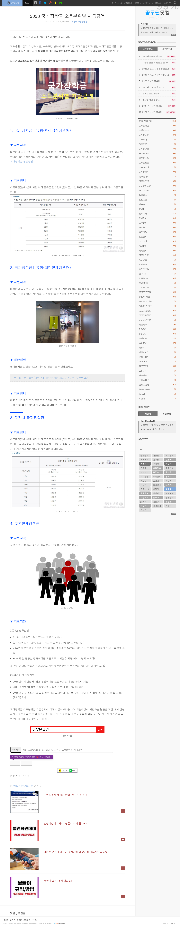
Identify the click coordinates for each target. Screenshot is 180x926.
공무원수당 (146, 3)
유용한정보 (157, 130)
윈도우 (143, 480)
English (157, 393)
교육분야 (157, 222)
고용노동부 (145, 497)
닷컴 (157, 12)
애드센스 (157, 375)
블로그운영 (157, 384)
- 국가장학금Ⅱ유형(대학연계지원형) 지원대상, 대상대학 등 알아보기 (50, 377)
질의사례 (157, 213)
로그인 (19, 920)
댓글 (13, 913)
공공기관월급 (157, 315)
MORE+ (173, 35)
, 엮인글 (20, 913)
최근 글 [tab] (148, 413)
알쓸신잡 (157, 338)
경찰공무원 (170, 505)
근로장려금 (145, 468)
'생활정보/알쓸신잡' (23, 785)
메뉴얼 (157, 204)
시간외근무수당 (158, 489)
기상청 (156, 455)
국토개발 (157, 232)
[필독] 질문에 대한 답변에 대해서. (158, 28)
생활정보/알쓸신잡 (79, 22)
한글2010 (157, 278)
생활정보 (157, 324)
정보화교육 (157, 269)
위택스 (143, 510)
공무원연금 (157, 162)
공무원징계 (157, 167)
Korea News (157, 389)
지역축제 (157, 139)
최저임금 (144, 476)
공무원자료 (157, 181)
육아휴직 (144, 459)
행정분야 (157, 250)
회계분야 (157, 246)
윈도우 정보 (157, 296)
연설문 (157, 209)
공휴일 (156, 501)
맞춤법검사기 (128, 3)
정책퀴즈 (157, 144)
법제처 (168, 476)
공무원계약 (157, 176)
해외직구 (157, 347)
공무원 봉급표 (158, 459)
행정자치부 (170, 489)
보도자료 (157, 199)
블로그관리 (157, 366)
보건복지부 (170, 459)
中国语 (157, 398)
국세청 (168, 472)
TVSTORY (157, 356)
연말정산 (138, 3)
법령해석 (157, 195)
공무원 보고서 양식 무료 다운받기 (158, 425)
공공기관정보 (157, 310)
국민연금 (157, 343)
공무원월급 (157, 153)
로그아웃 (26, 920)
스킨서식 (157, 370)
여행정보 (157, 264)
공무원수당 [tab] (167, 48)
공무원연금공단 (170, 501)
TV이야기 (157, 361)
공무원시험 (157, 135)
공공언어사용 (157, 185)
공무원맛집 (157, 255)
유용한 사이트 (157, 306)
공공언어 (169, 468)
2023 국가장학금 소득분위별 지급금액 (67, 16)
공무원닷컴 (12, 3)
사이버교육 (157, 287)
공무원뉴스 (157, 125)
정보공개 (157, 241)
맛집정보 (157, 259)
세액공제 (169, 455)
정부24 (156, 497)
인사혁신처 (158, 463)
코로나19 (144, 489)
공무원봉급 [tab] (148, 48)
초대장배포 (157, 380)
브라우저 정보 (157, 301)
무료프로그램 (157, 292)
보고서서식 (157, 190)
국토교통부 (145, 493)
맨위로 (34, 920)
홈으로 (6, 920)
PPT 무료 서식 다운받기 (153, 429)
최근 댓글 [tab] (167, 413)
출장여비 (157, 484)
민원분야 (157, 236)
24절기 (143, 501)
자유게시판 (119, 3)
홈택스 (156, 472)
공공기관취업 (157, 319)
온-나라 (157, 273)
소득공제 (157, 476)
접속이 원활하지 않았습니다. (156, 32)
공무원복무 (157, 172)
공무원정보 (157, 148)
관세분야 (157, 218)
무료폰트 (169, 493)
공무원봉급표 (156, 3)
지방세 (156, 493)
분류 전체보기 (157, 121)
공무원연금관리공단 (170, 480)
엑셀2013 (157, 283)
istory (49, 923)
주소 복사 (15, 749)
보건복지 (157, 227)
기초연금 (144, 472)
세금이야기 (157, 352)
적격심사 (157, 505)
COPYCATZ (172, 923)
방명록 (12, 920)
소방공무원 (158, 480)
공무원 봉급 (145, 484)
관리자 (167, 3)
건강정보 (157, 329)
